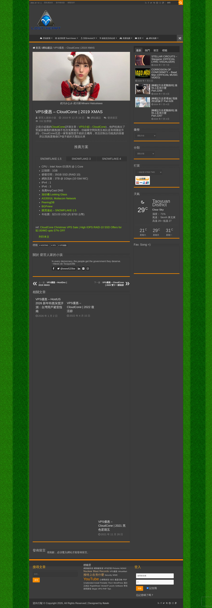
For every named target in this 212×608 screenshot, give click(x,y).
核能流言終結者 (107, 38)
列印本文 (44, 236)
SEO (112, 580)
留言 (156, 50)
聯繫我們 (71, 3)
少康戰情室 (104, 580)
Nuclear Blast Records (96, 571)
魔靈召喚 (118, 580)
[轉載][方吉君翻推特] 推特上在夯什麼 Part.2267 (164, 113)
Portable (103, 583)
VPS (54, 245)
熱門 (147, 50)
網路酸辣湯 (98, 568)
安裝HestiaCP (88, 38)
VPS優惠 (63, 245)
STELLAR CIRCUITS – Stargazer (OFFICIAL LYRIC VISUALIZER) (164, 59)
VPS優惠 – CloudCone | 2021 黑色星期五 (111, 525)
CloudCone (58, 126)
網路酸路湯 (88, 568)
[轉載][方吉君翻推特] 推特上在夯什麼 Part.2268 (164, 88)
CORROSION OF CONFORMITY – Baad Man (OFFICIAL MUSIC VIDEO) (164, 73)
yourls (112, 586)
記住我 (152, 588)
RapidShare (95, 586)
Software (119, 586)
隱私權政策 (48, 3)
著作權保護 (60, 3)
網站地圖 (151, 38)
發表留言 (112, 117)
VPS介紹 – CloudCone (92, 126)
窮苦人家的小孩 (47, 117)
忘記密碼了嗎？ (145, 595)
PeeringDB (48, 202)
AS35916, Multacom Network (59, 198)
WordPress (118, 583)
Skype (94, 589)
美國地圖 (125, 38)
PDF (125, 580)
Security (108, 575)
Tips (109, 589)
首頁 (34, 38)
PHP (105, 589)
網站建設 (47, 47)
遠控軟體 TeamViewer (65, 38)
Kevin (106, 603)
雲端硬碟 (45, 38)
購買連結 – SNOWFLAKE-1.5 (59, 210)
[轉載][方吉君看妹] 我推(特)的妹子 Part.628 (164, 100)
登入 (64, 552)
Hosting (44, 245)
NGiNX (123, 568)
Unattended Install (91, 583)
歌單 (138, 38)
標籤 (164, 50)
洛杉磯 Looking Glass (54, 194)
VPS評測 (108, 568)
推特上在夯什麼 (93, 574)
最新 (138, 50)
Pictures (116, 568)
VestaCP (105, 586)
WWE (115, 575)
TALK (110, 583)
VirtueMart (122, 571)
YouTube (91, 579)
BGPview (47, 206)
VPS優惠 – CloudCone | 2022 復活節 (80, 307)
